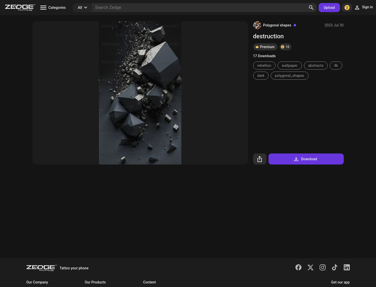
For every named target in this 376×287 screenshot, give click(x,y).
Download (305, 159)
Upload (329, 8)
